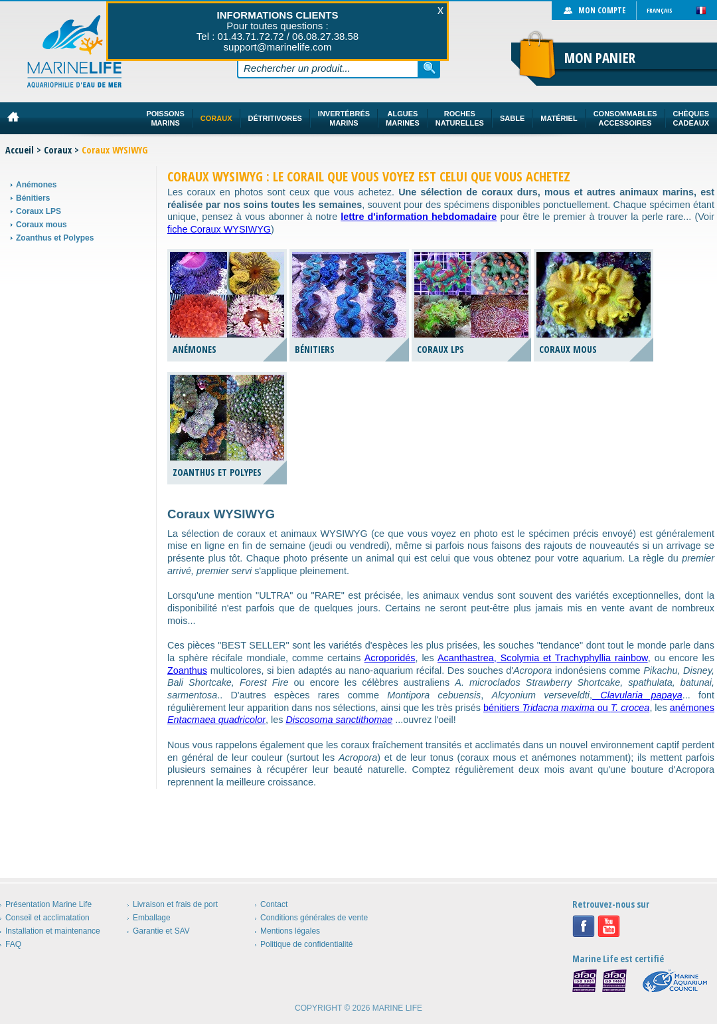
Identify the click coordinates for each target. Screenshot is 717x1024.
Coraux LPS (38, 211)
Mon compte (601, 10)
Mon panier (599, 58)
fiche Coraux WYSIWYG (219, 229)
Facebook (583, 926)
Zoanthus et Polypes (55, 238)
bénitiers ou (566, 707)
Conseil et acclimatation (47, 917)
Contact (273, 904)
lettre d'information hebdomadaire (419, 216)
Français (660, 10)
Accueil (19, 150)
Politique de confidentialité (306, 944)
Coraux (58, 150)
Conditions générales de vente (314, 917)
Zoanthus (187, 670)
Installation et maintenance (52, 931)
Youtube (609, 926)
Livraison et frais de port (175, 904)
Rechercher (429, 67)
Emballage (152, 917)
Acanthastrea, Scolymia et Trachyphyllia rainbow (543, 658)
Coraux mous (41, 224)
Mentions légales (290, 931)
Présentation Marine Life (48, 904)
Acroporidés (390, 658)
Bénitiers (33, 198)
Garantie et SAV (161, 931)
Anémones (36, 184)
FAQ (13, 944)
